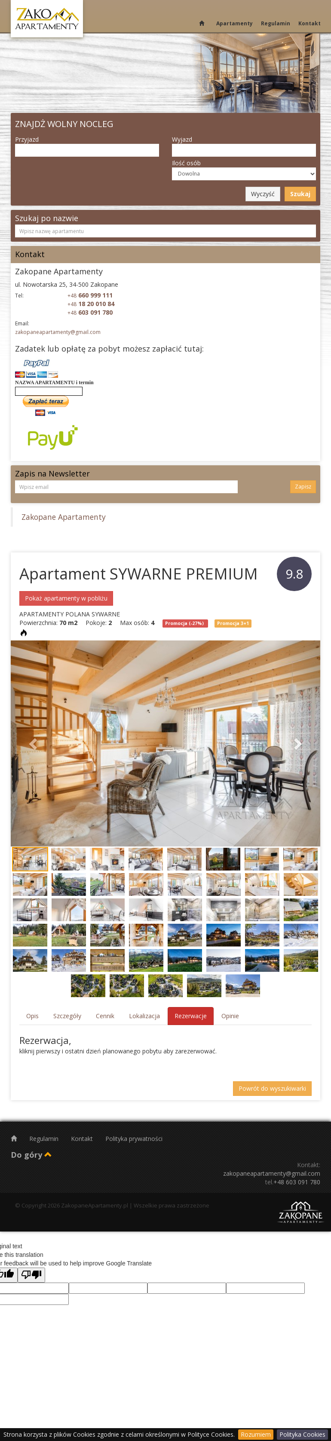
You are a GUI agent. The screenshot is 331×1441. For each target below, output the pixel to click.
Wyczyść (263, 194)
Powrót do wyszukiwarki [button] (272, 1088)
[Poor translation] (31, 1275)
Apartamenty (234, 23)
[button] (34, 743)
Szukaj (300, 194)
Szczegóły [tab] (67, 1016)
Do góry (31, 1155)
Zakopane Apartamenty (63, 517)
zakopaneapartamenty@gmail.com (58, 332)
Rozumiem (256, 1434)
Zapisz (303, 486)
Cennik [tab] (105, 1016)
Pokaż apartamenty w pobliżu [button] (66, 598)
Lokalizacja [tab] (144, 1016)
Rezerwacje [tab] (191, 1016)
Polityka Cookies (302, 1434)
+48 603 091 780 (296, 1182)
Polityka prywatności (133, 1139)
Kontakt (309, 23)
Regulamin (275, 23)
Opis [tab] (32, 1016)
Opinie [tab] (230, 1016)
